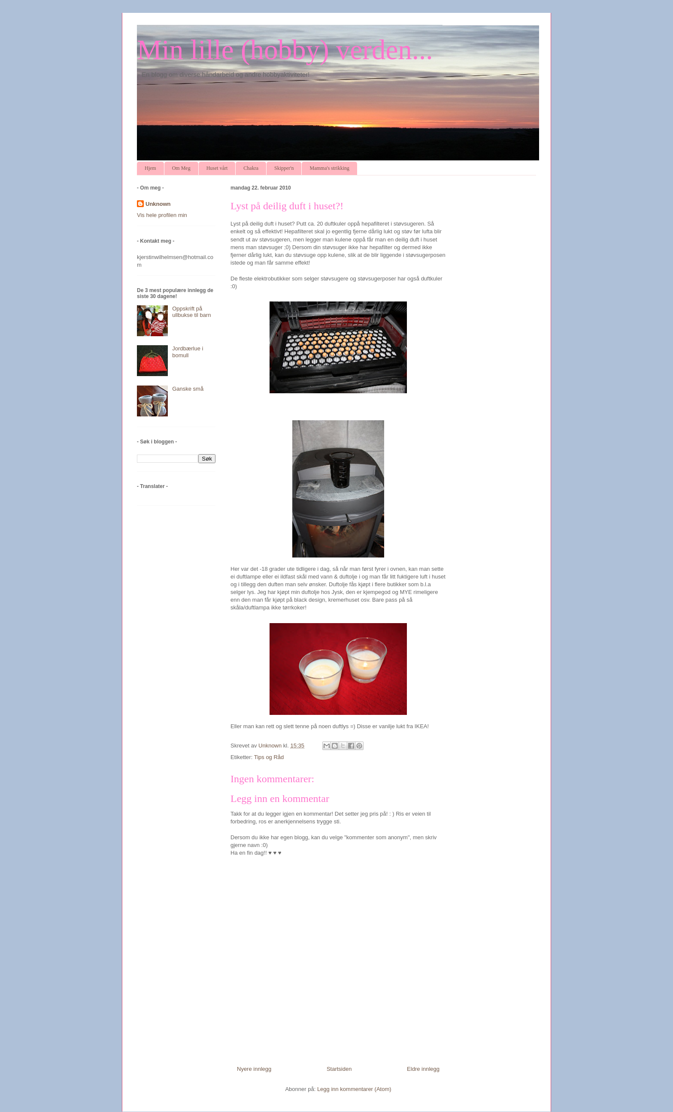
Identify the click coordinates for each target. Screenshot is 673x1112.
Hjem (150, 168)
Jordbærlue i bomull (187, 352)
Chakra (250, 168)
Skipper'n (284, 168)
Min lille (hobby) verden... (285, 49)
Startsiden (339, 1069)
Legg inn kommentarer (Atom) (354, 1089)
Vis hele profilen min (162, 215)
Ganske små (187, 389)
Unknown (158, 204)
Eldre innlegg (423, 1069)
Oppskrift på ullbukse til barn (191, 312)
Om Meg (181, 168)
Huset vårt (217, 168)
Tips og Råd (269, 757)
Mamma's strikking (329, 168)
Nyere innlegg (254, 1069)
